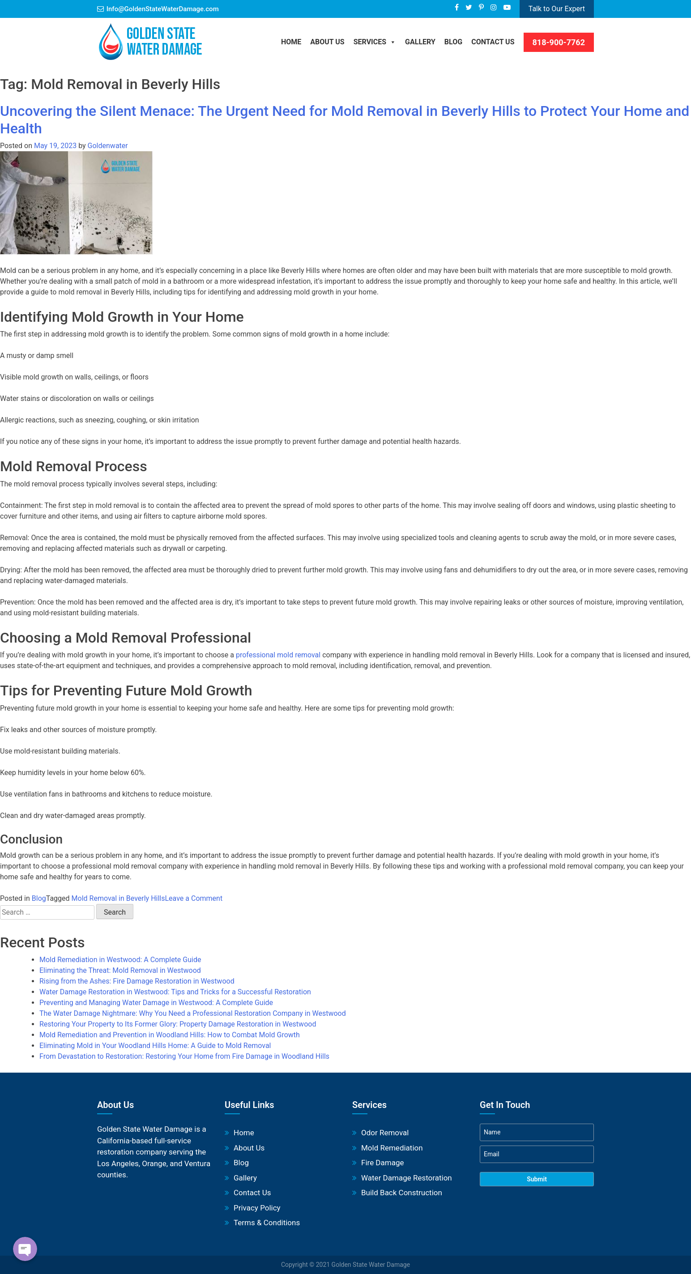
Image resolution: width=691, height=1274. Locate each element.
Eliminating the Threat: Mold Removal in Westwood (120, 970)
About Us (327, 42)
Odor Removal (385, 1132)
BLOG (453, 42)
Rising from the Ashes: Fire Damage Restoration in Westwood (137, 981)
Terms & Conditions (267, 1222)
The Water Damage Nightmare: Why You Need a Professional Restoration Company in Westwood (192, 1013)
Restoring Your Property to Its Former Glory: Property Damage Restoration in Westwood (177, 1024)
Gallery (420, 42)
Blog (39, 898)
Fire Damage (382, 1162)
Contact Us (492, 42)
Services (375, 42)
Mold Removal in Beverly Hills (118, 898)
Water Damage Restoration (406, 1177)
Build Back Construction (401, 1192)
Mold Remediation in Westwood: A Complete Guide (120, 959)
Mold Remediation (392, 1147)
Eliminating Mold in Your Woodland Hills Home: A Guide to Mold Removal (155, 1045)
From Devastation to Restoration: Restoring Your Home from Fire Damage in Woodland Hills (184, 1056)
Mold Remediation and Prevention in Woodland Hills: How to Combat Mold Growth (169, 1035)
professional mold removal (278, 655)
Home (291, 42)
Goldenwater (108, 145)
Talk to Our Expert (557, 8)
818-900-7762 (559, 42)
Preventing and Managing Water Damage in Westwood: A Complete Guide (156, 1002)
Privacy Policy (257, 1207)
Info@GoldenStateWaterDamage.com (163, 9)
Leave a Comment (194, 898)
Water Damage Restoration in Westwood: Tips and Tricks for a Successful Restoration (175, 992)
